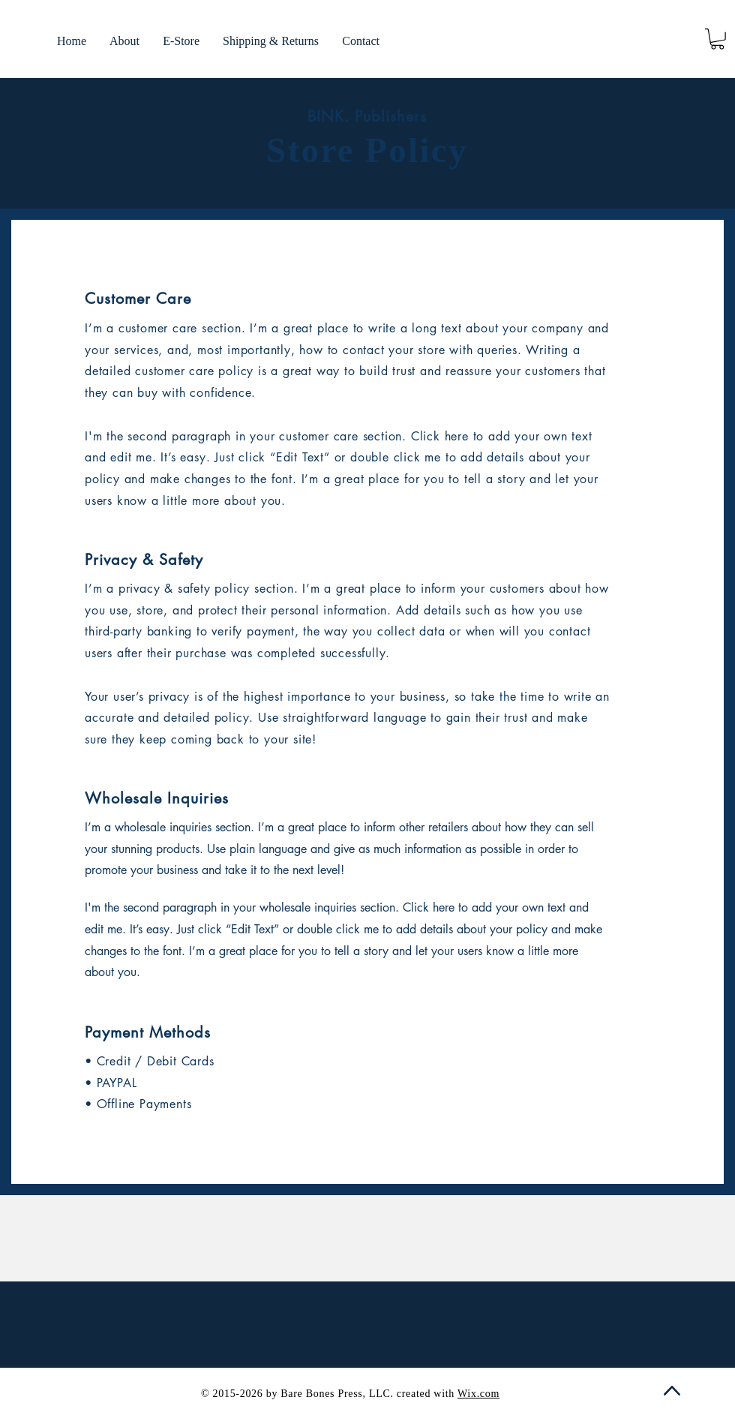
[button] (181, 41)
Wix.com (479, 1393)
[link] (717, 39)
